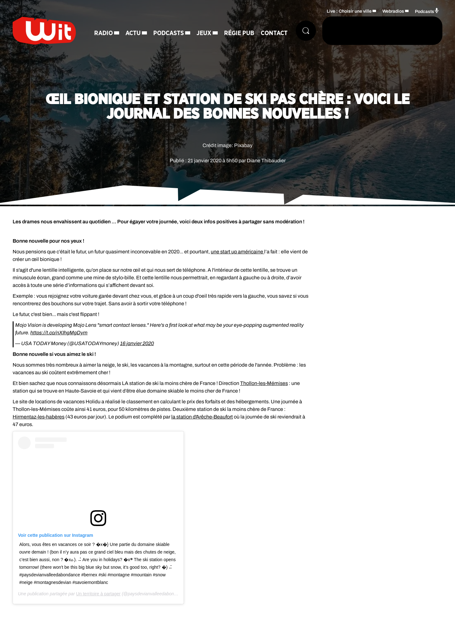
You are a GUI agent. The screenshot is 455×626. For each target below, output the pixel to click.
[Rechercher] (306, 31)
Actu (133, 33)
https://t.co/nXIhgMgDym (59, 332)
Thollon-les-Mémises (264, 383)
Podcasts (168, 33)
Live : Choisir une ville (349, 11)
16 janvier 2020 (137, 343)
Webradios (393, 11)
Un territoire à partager (98, 593)
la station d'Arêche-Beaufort (202, 416)
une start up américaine (237, 251)
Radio (103, 33)
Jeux (204, 33)
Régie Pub (239, 33)
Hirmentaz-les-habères (38, 416)
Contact (274, 33)
